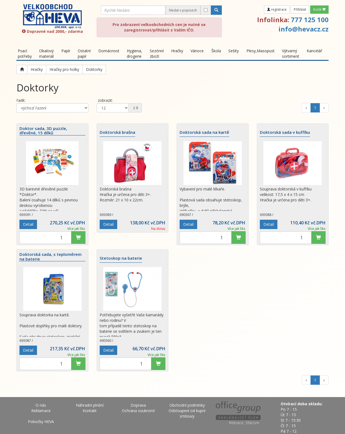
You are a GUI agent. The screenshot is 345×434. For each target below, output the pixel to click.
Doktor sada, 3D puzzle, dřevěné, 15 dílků (43, 130)
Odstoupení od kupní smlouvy (187, 413)
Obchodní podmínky (187, 405)
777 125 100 (310, 19)
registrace (277, 9)
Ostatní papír (84, 53)
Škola (216, 50)
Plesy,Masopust (260, 50)
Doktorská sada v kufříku (285, 132)
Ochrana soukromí (138, 410)
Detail (28, 224)
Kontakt (90, 410)
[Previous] (306, 107)
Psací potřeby (25, 53)
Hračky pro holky (64, 69)
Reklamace (41, 410)
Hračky (177, 50)
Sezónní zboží (157, 53)
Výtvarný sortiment (290, 53)
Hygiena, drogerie (134, 53)
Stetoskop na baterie (121, 258)
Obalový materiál (46, 53)
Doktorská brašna (117, 132)
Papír (65, 50)
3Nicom (252, 422)
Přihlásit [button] (300, 9)
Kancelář (314, 50)
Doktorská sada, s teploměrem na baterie (50, 256)
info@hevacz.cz (303, 28)
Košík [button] (319, 9)
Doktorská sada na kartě (204, 132)
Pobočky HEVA (41, 421)
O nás (41, 405)
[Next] (324, 107)
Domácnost (108, 50)
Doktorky (94, 69)
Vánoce (197, 50)
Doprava (138, 405)
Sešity (233, 50)
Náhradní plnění (90, 405)
